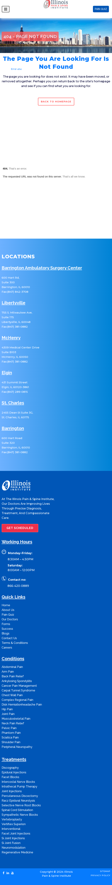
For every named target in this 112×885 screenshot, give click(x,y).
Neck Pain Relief (13, 723)
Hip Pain (7, 709)
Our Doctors (10, 619)
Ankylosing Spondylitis (17, 681)
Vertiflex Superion (14, 824)
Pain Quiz (8, 614)
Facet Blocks (10, 777)
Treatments (14, 759)
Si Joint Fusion (11, 843)
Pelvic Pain (9, 728)
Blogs (5, 633)
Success (7, 628)
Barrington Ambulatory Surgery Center (42, 268)
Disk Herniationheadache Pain (22, 704)
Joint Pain (8, 714)
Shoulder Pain (11, 742)
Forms (6, 624)
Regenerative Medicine (17, 852)
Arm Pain (8, 671)
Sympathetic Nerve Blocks (20, 814)
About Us (8, 610)
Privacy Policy (100, 875)
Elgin (7, 372)
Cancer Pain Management (19, 685)
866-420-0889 (18, 586)
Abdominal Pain (12, 667)
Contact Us (9, 638)
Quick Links (13, 597)
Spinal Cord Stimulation (17, 810)
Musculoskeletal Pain (16, 718)
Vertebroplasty (12, 819)
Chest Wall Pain (12, 695)
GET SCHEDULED (20, 528)
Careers (7, 647)
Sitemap (105, 871)
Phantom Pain (11, 732)
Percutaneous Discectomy (20, 796)
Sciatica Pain (10, 737)
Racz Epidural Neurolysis (18, 800)
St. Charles (13, 403)
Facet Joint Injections (16, 833)
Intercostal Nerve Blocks (18, 782)
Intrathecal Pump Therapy (19, 786)
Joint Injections (12, 791)
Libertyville (13, 302)
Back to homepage (56, 101)
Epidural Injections (14, 772)
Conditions (13, 658)
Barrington (13, 428)
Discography (10, 767)
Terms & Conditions (15, 643)
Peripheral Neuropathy (17, 747)
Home (5, 69)
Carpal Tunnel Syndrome (18, 690)
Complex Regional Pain (17, 700)
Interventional (11, 829)
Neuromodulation (13, 847)
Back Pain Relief (13, 676)
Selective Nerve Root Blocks (21, 805)
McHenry (11, 337)
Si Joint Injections (13, 838)
